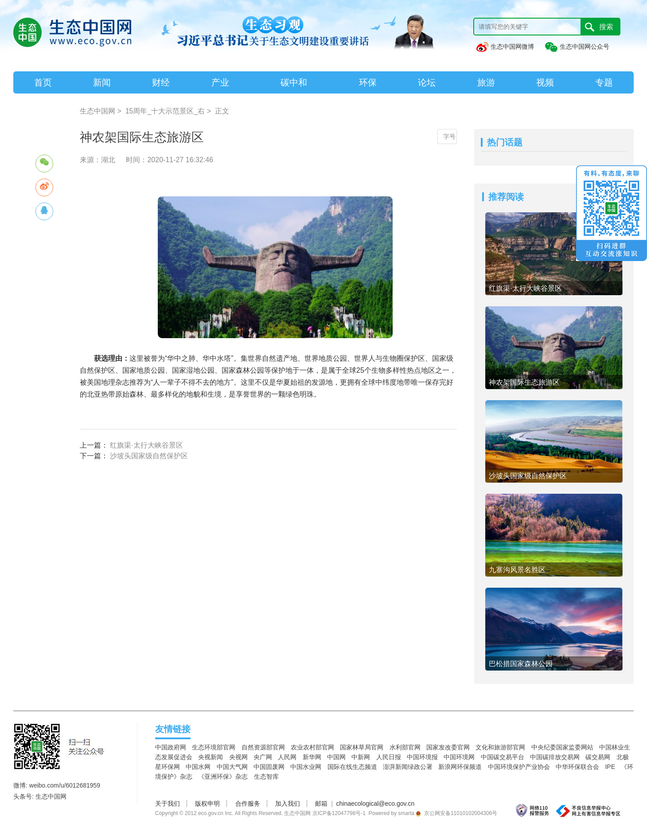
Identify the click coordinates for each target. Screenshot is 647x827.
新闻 (102, 82)
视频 (545, 82)
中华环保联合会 (577, 766)
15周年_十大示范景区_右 (165, 111)
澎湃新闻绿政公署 (408, 766)
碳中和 (294, 82)
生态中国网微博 (505, 46)
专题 (604, 82)
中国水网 (198, 766)
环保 (368, 82)
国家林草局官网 (361, 747)
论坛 (427, 82)
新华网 (312, 757)
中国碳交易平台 (502, 757)
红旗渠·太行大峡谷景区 (146, 445)
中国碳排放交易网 (555, 757)
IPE (610, 766)
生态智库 (266, 776)
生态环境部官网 (213, 747)
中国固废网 (269, 766)
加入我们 (287, 803)
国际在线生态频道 (352, 766)
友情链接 (173, 729)
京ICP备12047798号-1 (339, 813)
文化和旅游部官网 (500, 747)
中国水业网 (305, 766)
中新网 (360, 757)
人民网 (287, 757)
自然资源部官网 (263, 747)
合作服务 (247, 803)
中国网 (336, 757)
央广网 (262, 757)
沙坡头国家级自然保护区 (149, 456)
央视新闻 (210, 757)
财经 (161, 82)
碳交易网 (597, 757)
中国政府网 (170, 747)
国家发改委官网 (448, 747)
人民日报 (388, 757)
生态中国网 (97, 111)
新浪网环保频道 (460, 766)
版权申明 (207, 803)
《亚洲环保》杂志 (223, 776)
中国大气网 (232, 766)
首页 (43, 82)
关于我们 (167, 803)
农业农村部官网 (312, 747)
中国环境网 (459, 757)
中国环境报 (422, 757)
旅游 (486, 82)
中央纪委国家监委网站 (562, 747)
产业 (220, 82)
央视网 (238, 757)
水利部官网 (405, 747)
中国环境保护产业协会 (519, 766)
